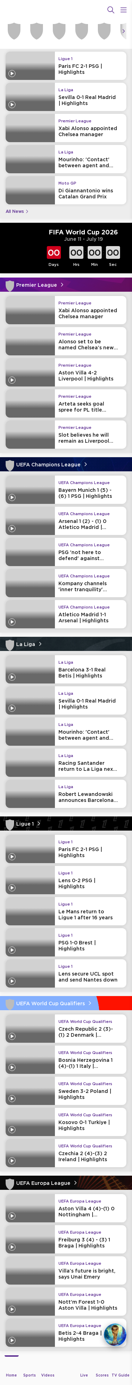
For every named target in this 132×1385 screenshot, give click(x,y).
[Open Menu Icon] (123, 10)
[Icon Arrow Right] (123, 31)
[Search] (111, 10)
